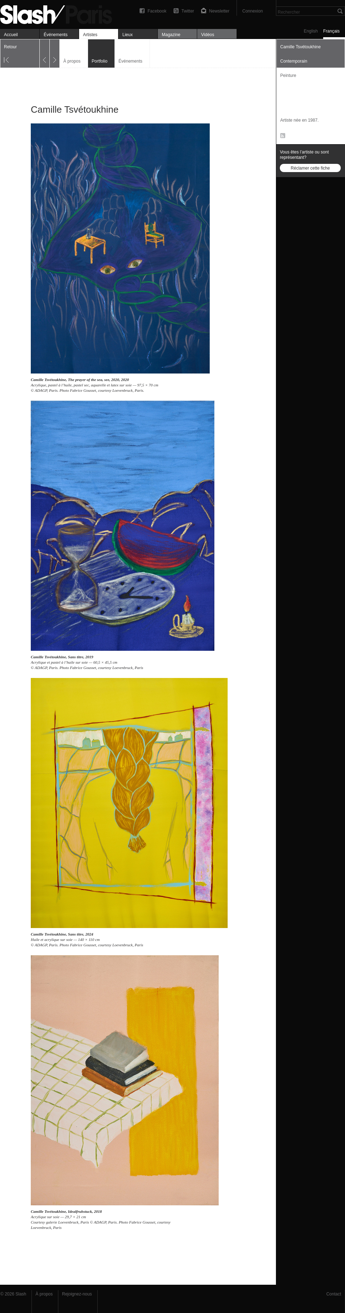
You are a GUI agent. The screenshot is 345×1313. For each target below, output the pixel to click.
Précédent (44, 53)
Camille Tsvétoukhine (48, 379)
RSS (281, 137)
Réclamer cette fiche (310, 168)
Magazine (171, 34)
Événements (56, 34)
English (311, 31)
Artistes (90, 34)
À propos (72, 61)
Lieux (127, 34)
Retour (10, 46)
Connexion (252, 11)
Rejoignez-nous (77, 1294)
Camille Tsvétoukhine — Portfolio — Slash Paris (59, 13)
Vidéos (207, 34)
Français (331, 31)
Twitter (187, 11)
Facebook (156, 11)
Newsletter (219, 11)
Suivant (54, 53)
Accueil (11, 34)
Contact (333, 1294)
